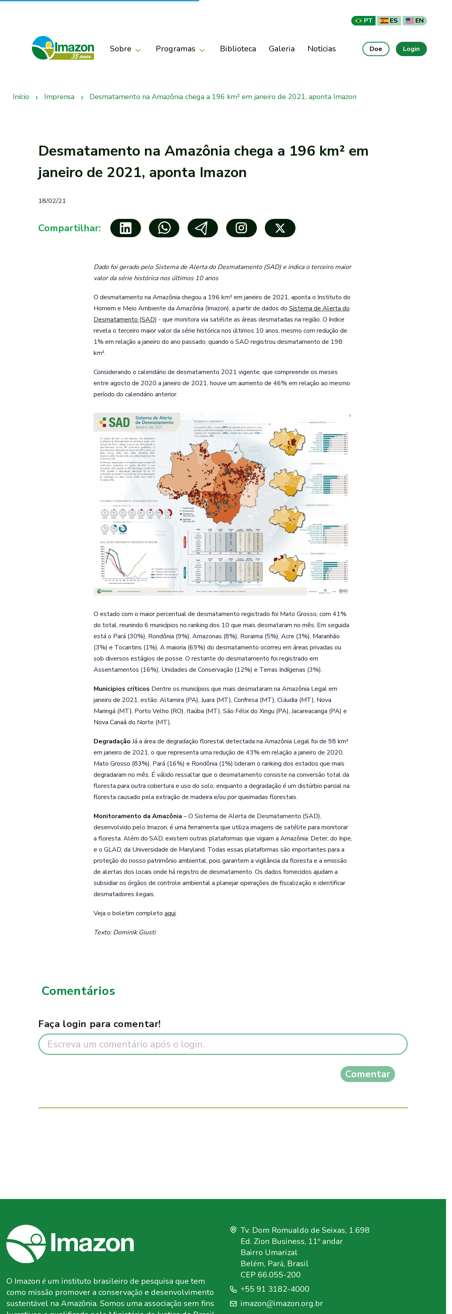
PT (363, 20)
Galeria (282, 48)
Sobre (126, 49)
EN (415, 20)
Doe (376, 49)
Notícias (322, 48)
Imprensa (59, 96)
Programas (181, 49)
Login (411, 49)
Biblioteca (238, 48)
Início (21, 96)
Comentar (367, 1074)
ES (389, 20)
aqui (170, 913)
